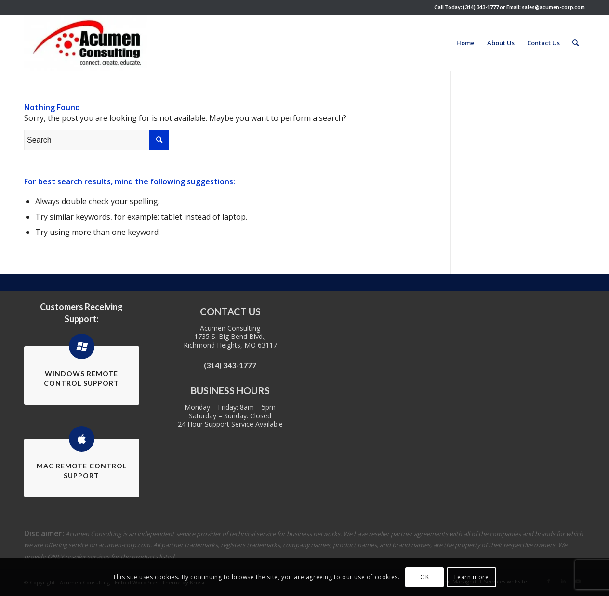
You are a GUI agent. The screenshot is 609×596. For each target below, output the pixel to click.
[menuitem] (465, 43)
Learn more (471, 577)
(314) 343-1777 (230, 365)
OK (424, 577)
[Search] (575, 43)
